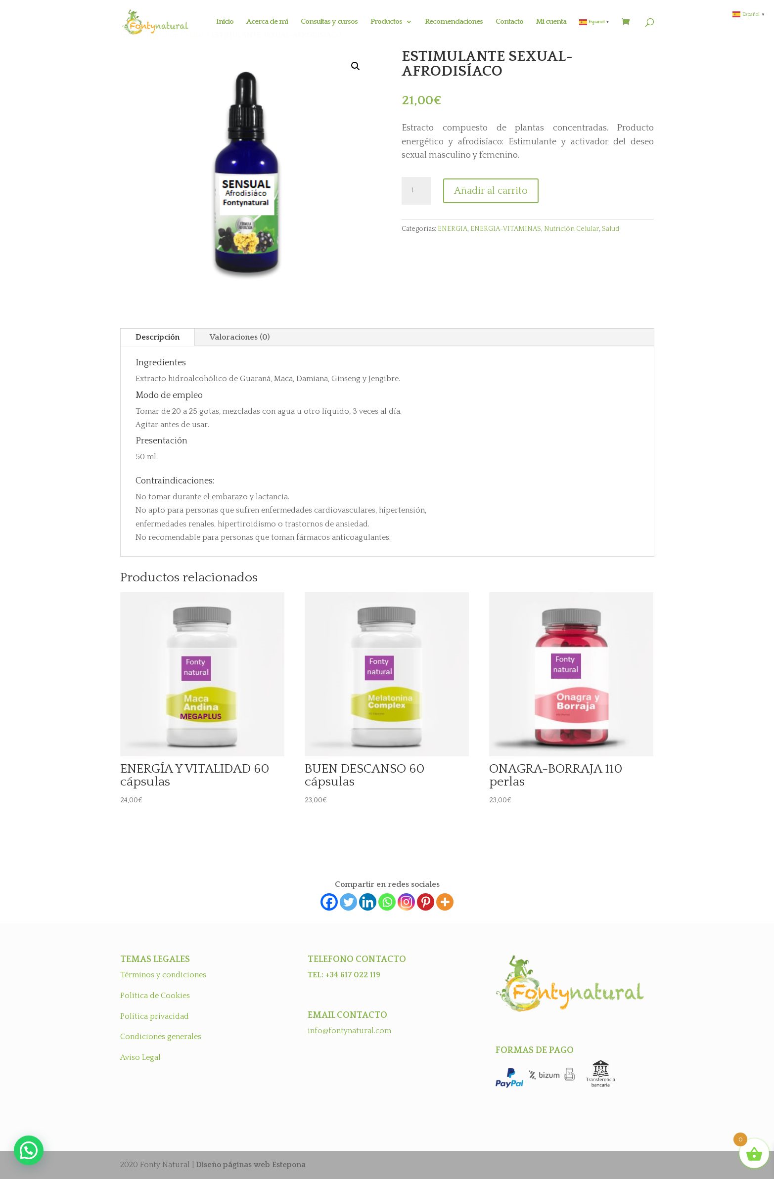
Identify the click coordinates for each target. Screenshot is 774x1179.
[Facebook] (329, 902)
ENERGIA (452, 229)
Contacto (509, 22)
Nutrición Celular (571, 229)
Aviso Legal (140, 1057)
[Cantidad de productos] (416, 191)
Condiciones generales (160, 1036)
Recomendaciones (454, 22)
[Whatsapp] (387, 902)
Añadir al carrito (491, 190)
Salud (610, 229)
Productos (386, 22)
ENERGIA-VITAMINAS (505, 229)
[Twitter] (348, 902)
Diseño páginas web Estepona (251, 1164)
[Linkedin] (367, 902)
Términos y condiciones (163, 974)
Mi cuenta (551, 22)
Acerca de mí (267, 22)
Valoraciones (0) (240, 337)
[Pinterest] (425, 902)
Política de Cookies (155, 995)
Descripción (158, 337)
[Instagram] (406, 902)
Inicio (224, 22)
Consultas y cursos (329, 22)
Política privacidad (154, 1016)
